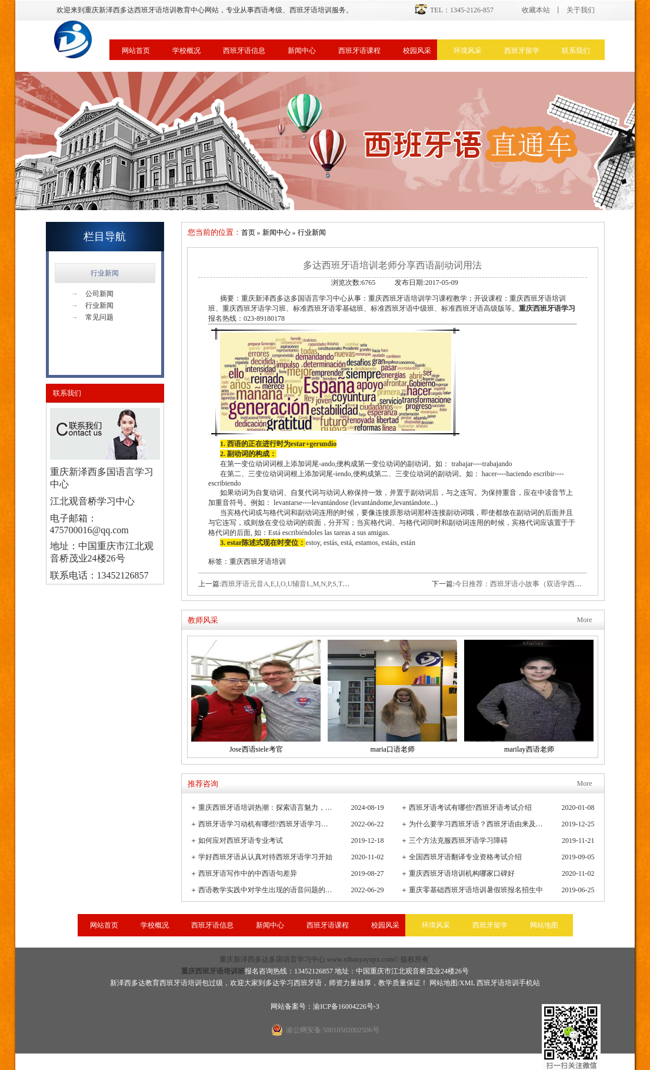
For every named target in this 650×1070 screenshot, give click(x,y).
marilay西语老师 (529, 749)
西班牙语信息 (244, 50)
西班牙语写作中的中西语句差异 (247, 873)
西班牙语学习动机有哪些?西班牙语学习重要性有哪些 (266, 824)
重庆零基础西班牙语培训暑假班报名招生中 (476, 890)
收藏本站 (536, 10)
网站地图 (544, 925)
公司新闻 (92, 294)
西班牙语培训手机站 (508, 983)
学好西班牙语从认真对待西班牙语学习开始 (265, 857)
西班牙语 (308, 983)
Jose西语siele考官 (256, 749)
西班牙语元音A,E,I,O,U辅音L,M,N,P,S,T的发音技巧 (299, 584)
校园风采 (417, 50)
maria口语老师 (393, 749)
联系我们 (576, 50)
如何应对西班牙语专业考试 (240, 840)
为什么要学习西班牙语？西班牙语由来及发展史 (477, 824)
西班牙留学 (521, 50)
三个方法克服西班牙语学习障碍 (458, 840)
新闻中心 (302, 50)
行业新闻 (105, 273)
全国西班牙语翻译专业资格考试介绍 (465, 857)
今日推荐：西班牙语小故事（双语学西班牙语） (529, 584)
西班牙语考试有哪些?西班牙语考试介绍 (470, 807)
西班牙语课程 (359, 50)
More (584, 620)
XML (467, 983)
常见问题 (92, 317)
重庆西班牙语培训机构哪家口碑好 (462, 873)
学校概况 (186, 50)
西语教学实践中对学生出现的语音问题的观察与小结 (266, 890)
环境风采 (468, 50)
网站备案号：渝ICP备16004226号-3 (325, 1006)
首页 (248, 232)
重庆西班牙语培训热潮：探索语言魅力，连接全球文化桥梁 (266, 807)
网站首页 (136, 50)
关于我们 (580, 10)
